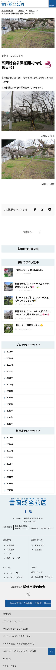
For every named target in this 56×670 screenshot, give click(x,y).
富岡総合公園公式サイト (16, 3)
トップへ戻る (51, 651)
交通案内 (10, 549)
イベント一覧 (12, 573)
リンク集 (7, 658)
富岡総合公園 (28, 501)
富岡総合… (28, 232)
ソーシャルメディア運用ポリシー (17, 636)
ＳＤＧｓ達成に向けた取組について (18, 644)
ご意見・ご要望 (10, 666)
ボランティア (37, 572)
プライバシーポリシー (12, 621)
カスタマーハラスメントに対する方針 (19, 651)
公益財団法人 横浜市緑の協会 (28, 586)
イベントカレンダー (15, 577)
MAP (9, 554)
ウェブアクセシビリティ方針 (15, 629)
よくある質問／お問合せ (41, 577)
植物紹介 (38, 549)
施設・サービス (13, 558)
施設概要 (10, 545)
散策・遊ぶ (39, 545)
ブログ (34, 567)
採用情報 (7, 614)
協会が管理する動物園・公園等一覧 (28, 603)
